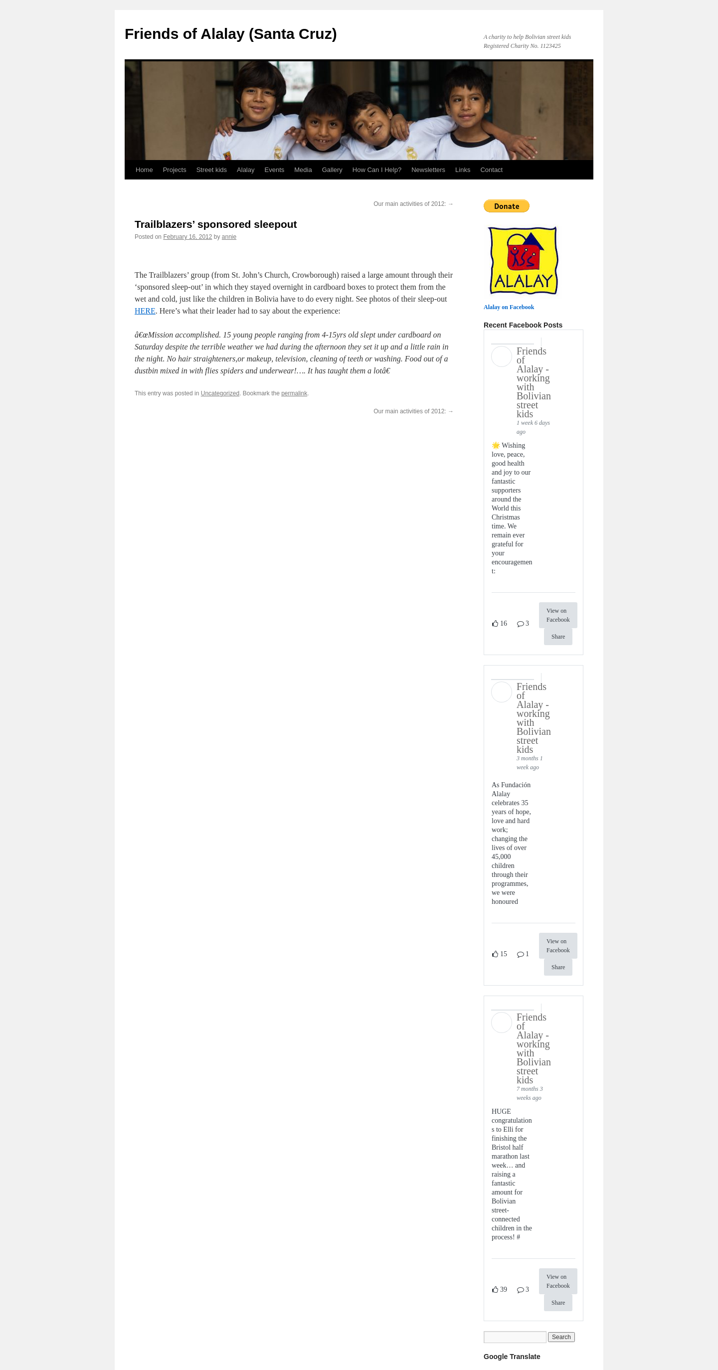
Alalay (245, 169)
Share (558, 636)
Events (275, 169)
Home (144, 169)
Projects (174, 169)
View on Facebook (558, 615)
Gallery (332, 169)
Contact (491, 169)
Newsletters (428, 169)
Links (462, 169)
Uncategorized (220, 393)
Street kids (211, 169)
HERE (145, 311)
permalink (294, 393)
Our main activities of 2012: (413, 203)
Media (303, 169)
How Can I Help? (377, 169)
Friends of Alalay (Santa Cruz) (231, 33)
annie (229, 236)
